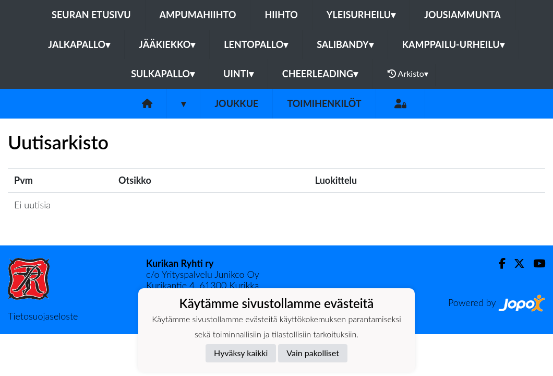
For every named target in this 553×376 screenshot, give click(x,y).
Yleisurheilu (361, 14)
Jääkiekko (167, 44)
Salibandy (345, 44)
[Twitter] (515, 263)
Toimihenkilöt (324, 103)
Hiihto (281, 14)
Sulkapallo (163, 73)
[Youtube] (535, 263)
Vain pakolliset (312, 353)
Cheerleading (320, 73)
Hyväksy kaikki (241, 353)
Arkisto (408, 73)
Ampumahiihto (198, 14)
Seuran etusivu (91, 14)
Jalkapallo (79, 44)
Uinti (238, 73)
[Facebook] (498, 263)
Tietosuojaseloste (43, 316)
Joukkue (236, 103)
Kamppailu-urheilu (453, 44)
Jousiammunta (462, 14)
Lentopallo (256, 44)
